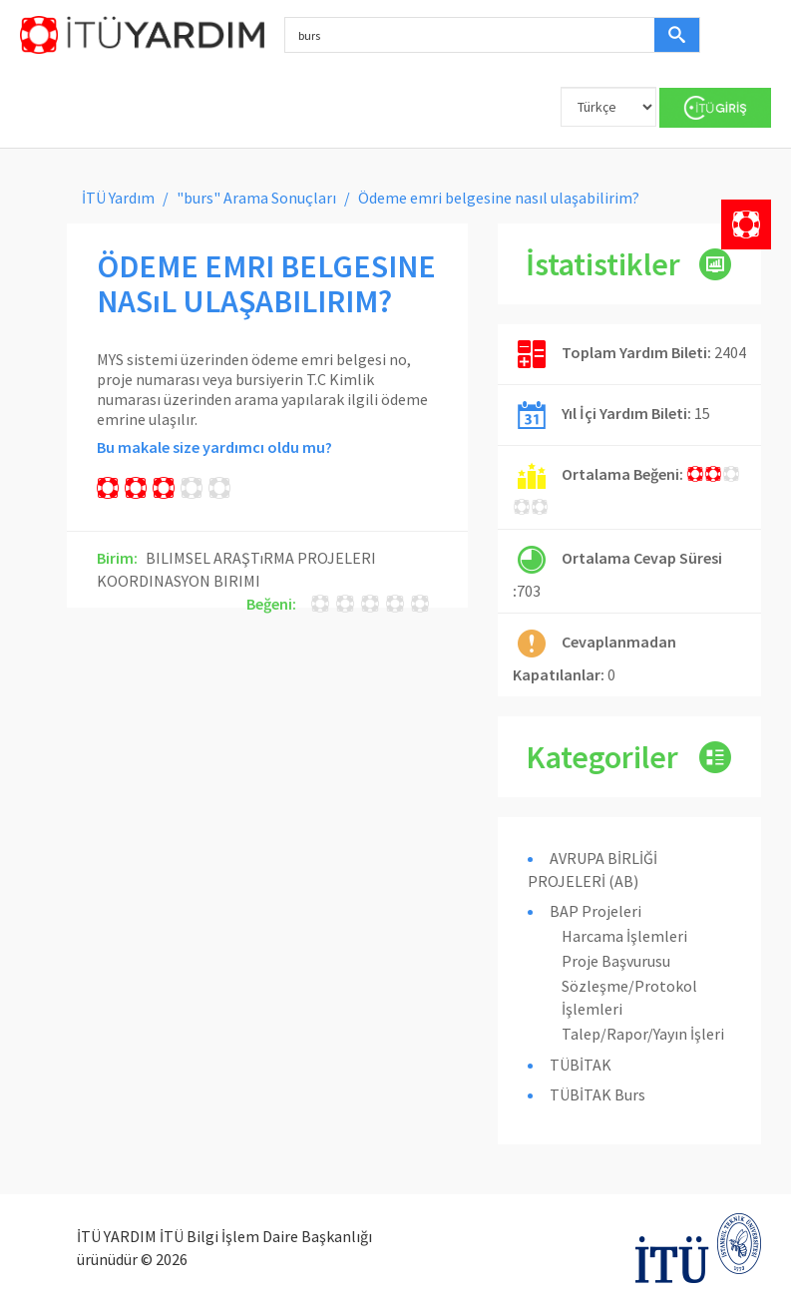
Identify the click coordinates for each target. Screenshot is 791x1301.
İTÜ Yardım (118, 198)
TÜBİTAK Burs (597, 1094)
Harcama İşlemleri (624, 936)
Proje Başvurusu (616, 961)
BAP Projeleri (595, 911)
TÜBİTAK (580, 1065)
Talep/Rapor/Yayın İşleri (643, 1034)
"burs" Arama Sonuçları (256, 198)
